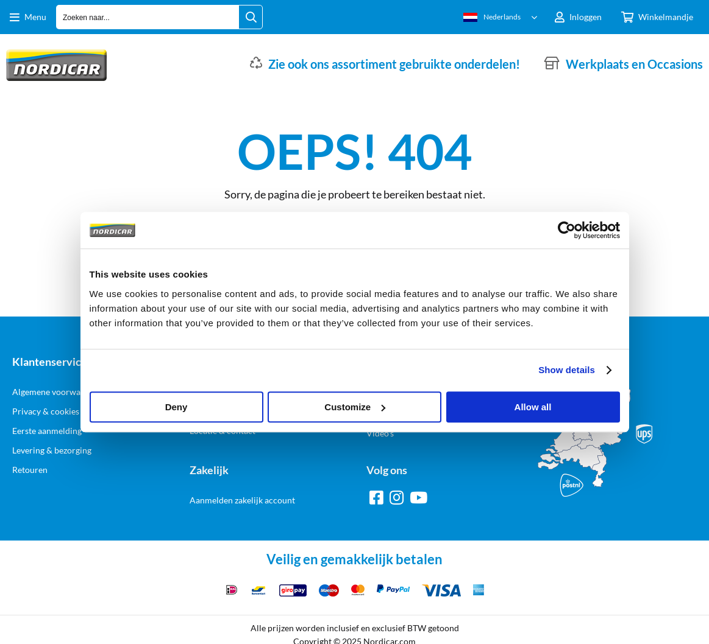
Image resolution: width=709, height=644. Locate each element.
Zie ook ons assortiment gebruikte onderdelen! (394, 64)
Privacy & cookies (45, 411)
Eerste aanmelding (47, 430)
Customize (354, 407)
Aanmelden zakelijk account (242, 500)
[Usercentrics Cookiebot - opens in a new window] (566, 230)
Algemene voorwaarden (57, 392)
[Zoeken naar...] (250, 17)
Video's (380, 433)
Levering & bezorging (51, 450)
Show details (566, 370)
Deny (176, 407)
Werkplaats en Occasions (634, 64)
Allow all (533, 407)
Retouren (30, 469)
